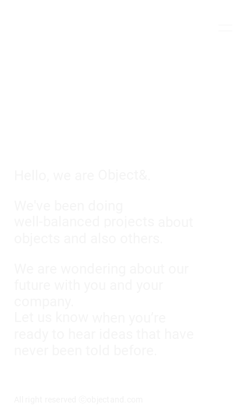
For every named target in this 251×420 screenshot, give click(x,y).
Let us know (51, 316)
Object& (122, 174)
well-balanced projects (84, 221)
